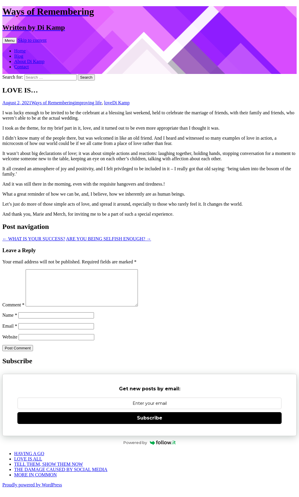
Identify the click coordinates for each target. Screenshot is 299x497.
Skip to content (32, 40)
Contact (21, 66)
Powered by (149, 449)
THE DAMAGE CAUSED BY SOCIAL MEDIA (61, 476)
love (108, 102)
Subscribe (149, 425)
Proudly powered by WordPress (32, 491)
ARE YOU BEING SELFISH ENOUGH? (108, 238)
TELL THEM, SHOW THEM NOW (48, 471)
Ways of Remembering (53, 102)
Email (9, 333)
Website (9, 343)
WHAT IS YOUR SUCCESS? (33, 238)
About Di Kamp (29, 61)
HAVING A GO (29, 460)
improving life (88, 102)
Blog (18, 56)
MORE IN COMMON (35, 481)
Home (20, 50)
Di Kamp (121, 102)
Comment (13, 311)
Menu (9, 40)
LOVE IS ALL (28, 465)
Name (9, 322)
